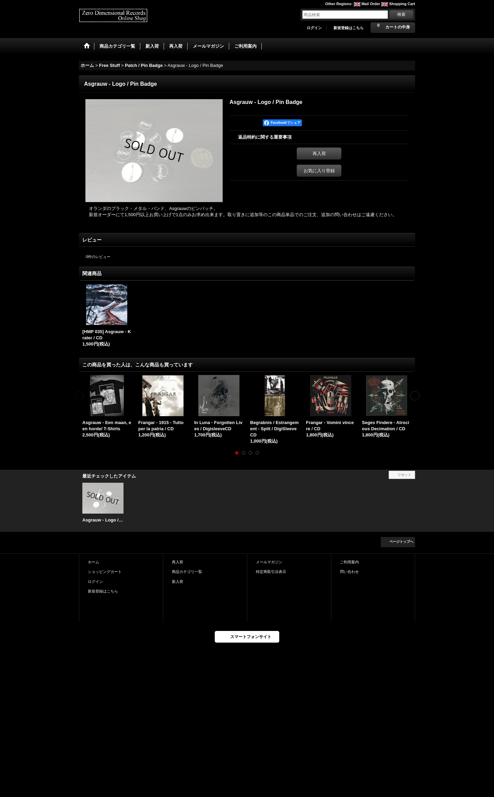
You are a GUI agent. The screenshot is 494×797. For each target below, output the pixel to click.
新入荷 (177, 581)
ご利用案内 (349, 562)
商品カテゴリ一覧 (187, 572)
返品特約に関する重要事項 (265, 137)
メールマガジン (269, 562)
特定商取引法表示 (271, 572)
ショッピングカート (105, 572)
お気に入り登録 (319, 170)
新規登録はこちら (348, 28)
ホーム (93, 562)
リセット (404, 475)
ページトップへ (401, 541)
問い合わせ (349, 572)
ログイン (314, 28)
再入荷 (319, 153)
